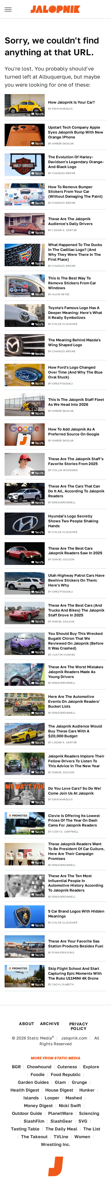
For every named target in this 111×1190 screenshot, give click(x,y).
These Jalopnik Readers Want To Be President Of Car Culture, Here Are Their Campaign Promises (76, 851)
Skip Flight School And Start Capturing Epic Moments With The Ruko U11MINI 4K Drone (75, 973)
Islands (31, 1097)
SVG (82, 1121)
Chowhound (39, 1066)
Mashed (73, 1097)
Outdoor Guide (27, 1113)
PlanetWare (60, 1113)
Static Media (39, 1038)
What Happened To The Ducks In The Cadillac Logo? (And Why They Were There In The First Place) (75, 252)
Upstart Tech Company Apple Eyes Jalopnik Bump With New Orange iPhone (75, 132)
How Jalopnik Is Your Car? (71, 102)
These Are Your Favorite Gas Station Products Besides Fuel (75, 943)
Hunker (87, 1090)
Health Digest (24, 1090)
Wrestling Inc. (55, 1144)
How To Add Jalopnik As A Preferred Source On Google (73, 431)
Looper (52, 1097)
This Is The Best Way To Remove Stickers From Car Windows (72, 283)
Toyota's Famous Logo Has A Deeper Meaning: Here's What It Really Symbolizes (75, 313)
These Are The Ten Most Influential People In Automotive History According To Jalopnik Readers (75, 883)
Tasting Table (25, 1128)
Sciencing (89, 1113)
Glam (60, 1082)
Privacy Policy (78, 1026)
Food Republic (65, 1074)
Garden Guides (33, 1082)
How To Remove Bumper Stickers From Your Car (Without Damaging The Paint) (75, 192)
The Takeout (34, 1136)
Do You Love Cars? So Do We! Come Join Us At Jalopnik (74, 790)
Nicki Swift (70, 1105)
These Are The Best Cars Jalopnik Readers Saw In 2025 (75, 550)
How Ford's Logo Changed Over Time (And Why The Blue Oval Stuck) (75, 372)
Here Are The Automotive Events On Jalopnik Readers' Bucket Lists (74, 701)
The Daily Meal (61, 1128)
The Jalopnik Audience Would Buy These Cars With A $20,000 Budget (75, 731)
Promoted (19, 815)
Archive (50, 1023)
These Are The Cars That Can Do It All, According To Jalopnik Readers (76, 491)
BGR (16, 1066)
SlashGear (61, 1121)
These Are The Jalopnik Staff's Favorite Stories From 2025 (76, 461)
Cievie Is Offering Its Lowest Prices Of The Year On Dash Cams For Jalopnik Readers (74, 821)
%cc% (39, 113)
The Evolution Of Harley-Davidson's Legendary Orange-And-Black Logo (76, 162)
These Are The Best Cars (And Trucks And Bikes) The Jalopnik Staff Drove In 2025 (76, 610)
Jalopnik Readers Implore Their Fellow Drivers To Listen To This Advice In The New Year (76, 761)
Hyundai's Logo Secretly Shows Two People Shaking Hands (73, 521)
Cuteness (67, 1066)
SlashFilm (34, 1121)
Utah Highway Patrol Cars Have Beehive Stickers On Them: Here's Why (76, 580)
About (26, 1023)
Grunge (79, 1082)
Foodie (38, 1074)
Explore (91, 1066)
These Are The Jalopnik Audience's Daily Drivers (70, 221)
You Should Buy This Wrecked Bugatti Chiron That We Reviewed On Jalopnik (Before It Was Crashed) (76, 640)
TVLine (61, 1136)
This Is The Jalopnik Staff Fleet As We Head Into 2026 (76, 402)
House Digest (59, 1090)
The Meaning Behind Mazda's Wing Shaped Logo (74, 342)
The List (91, 1128)
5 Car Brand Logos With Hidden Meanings (76, 913)
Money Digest (38, 1105)
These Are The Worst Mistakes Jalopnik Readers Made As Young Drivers (75, 672)
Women (82, 1136)
